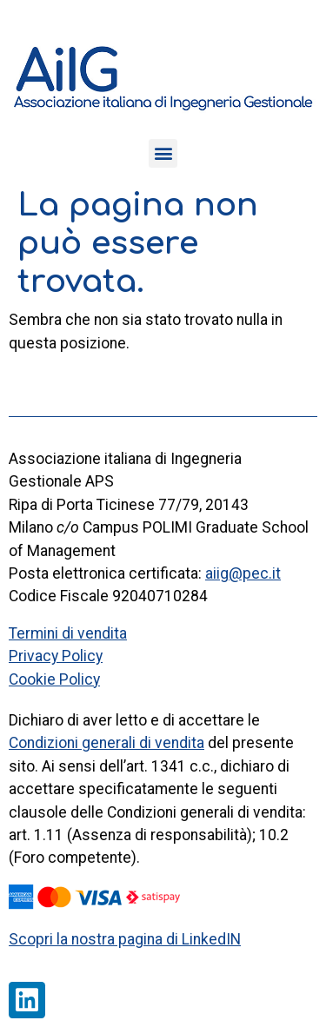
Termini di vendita (68, 633)
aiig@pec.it (243, 573)
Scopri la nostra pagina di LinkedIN (125, 939)
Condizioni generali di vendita (106, 743)
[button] (163, 153)
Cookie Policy (54, 679)
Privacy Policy (56, 656)
